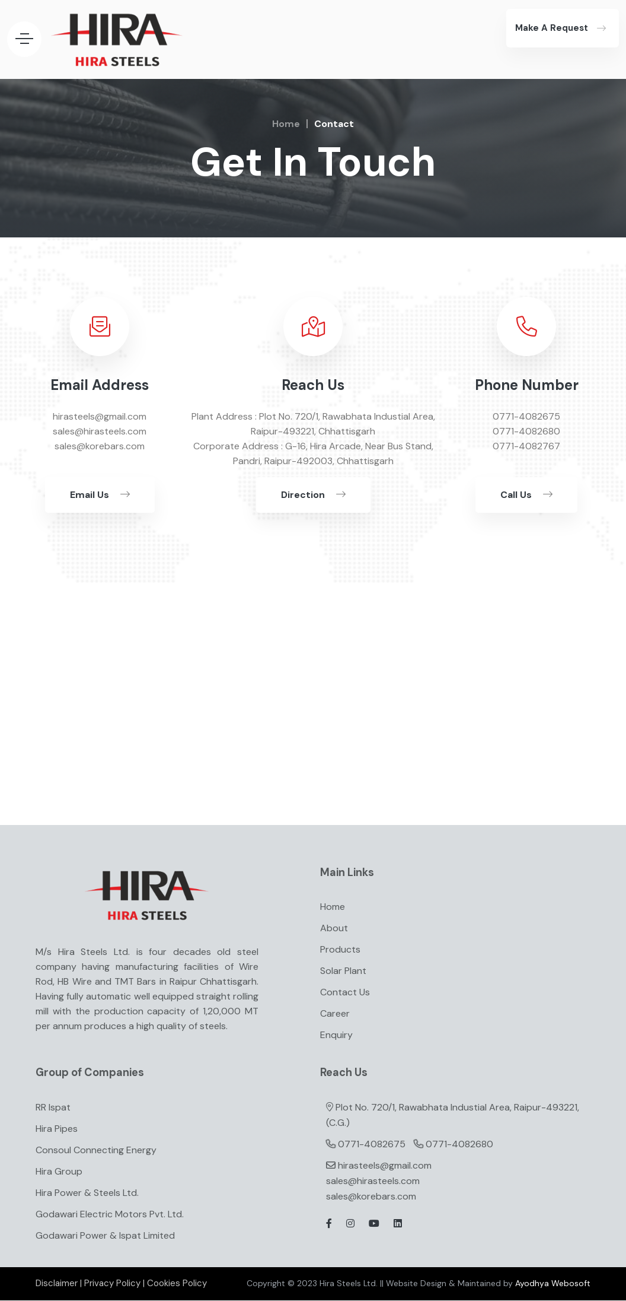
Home (286, 124)
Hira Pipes (57, 1130)
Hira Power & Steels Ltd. (87, 1194)
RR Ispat (53, 1108)
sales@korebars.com (371, 1197)
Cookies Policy (177, 1284)
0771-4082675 (526, 416)
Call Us (526, 494)
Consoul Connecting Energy (96, 1151)
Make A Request (551, 28)
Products (340, 950)
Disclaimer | (59, 1284)
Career (335, 1014)
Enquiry (336, 1035)
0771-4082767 (526, 446)
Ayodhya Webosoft (552, 1284)
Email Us (100, 494)
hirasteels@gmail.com (385, 1166)
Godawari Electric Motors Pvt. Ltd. (110, 1215)
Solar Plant (343, 971)
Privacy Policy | (114, 1284)
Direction (313, 494)
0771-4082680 (526, 431)
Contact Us (345, 992)
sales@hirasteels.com (373, 1182)
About (334, 928)
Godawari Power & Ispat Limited (105, 1236)
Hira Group (59, 1172)
